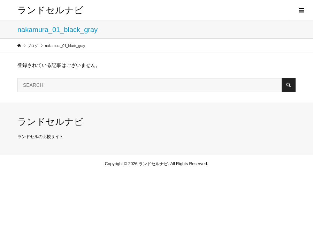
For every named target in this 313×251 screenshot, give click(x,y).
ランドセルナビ (50, 10)
